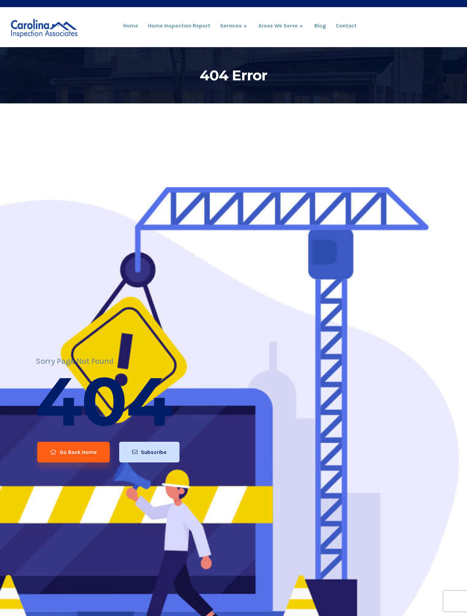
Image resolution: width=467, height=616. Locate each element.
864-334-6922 (420, 26)
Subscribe (149, 454)
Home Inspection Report (179, 25)
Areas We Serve (278, 25)
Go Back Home (71, 454)
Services (231, 25)
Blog (320, 25)
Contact (346, 25)
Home (130, 25)
